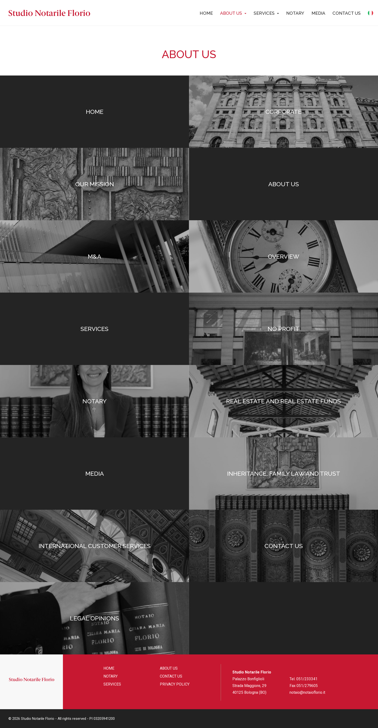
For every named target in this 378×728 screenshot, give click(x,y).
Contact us (346, 13)
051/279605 (307, 685)
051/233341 (306, 679)
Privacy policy (174, 684)
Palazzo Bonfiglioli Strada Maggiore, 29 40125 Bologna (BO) (249, 686)
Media (318, 13)
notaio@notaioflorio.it (307, 692)
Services (266, 13)
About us (233, 13)
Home (206, 13)
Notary (295, 13)
